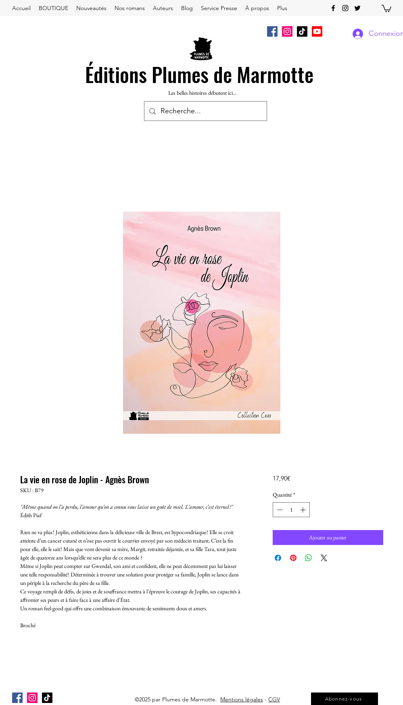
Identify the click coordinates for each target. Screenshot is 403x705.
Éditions (116, 74)
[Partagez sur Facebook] (278, 558)
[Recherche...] (205, 111)
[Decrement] (279, 510)
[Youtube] (317, 31)
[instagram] (345, 8)
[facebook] (333, 8)
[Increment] (304, 510)
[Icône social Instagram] (287, 31)
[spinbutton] (291, 510)
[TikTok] (302, 31)
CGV (274, 699)
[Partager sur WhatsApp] (308, 558)
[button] (386, 8)
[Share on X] (324, 558)
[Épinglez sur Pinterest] (293, 558)
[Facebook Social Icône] (272, 31)
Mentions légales (241, 699)
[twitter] (357, 8)
